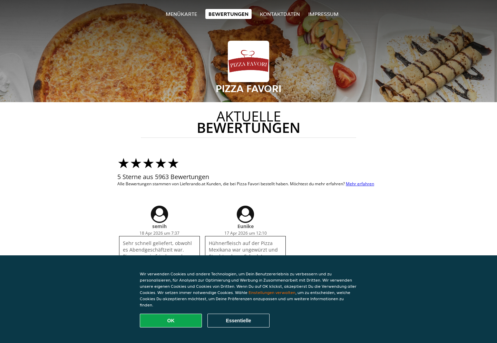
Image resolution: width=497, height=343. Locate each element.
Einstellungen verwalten (271, 292)
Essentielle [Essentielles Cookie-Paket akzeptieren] (238, 320)
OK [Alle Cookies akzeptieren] (171, 320)
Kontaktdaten (280, 14)
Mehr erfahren (360, 184)
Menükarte (181, 14)
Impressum (323, 14)
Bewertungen (228, 14)
